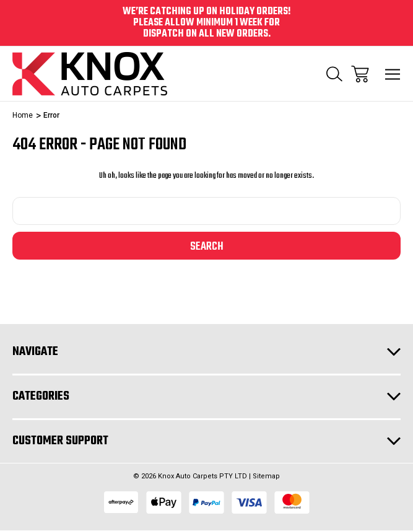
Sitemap (266, 476)
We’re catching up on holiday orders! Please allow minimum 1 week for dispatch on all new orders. (207, 23)
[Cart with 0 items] (360, 74)
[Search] (334, 74)
